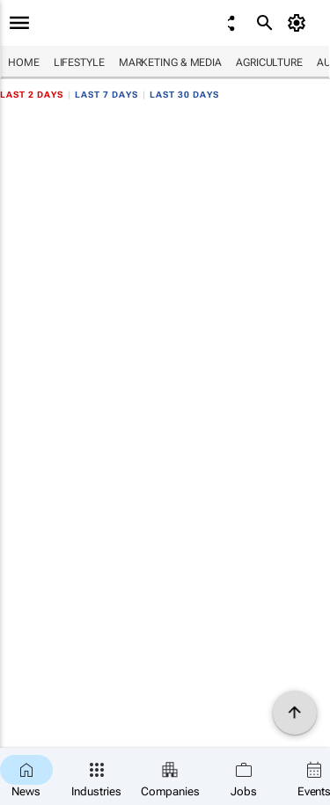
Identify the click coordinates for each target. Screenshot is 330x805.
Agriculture (269, 62)
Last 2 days (31, 94)
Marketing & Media (170, 62)
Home (24, 62)
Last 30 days (184, 94)
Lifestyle (79, 62)
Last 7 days (106, 94)
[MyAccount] (299, 23)
